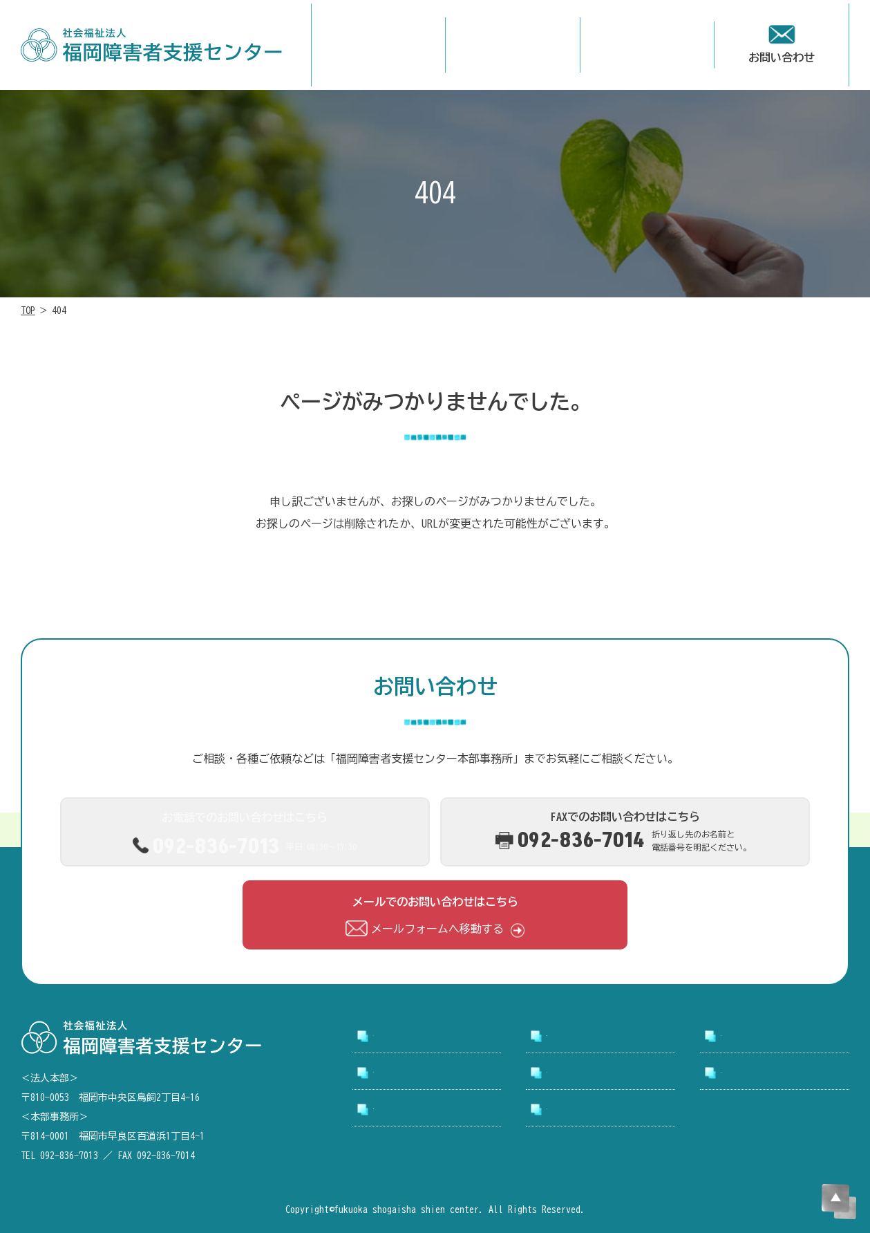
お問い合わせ (754, 1073)
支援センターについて (602, 1036)
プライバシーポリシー (602, 1115)
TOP (28, 310)
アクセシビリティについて (434, 1115)
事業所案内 (748, 1036)
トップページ (406, 1036)
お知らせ (569, 1073)
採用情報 (395, 1073)
